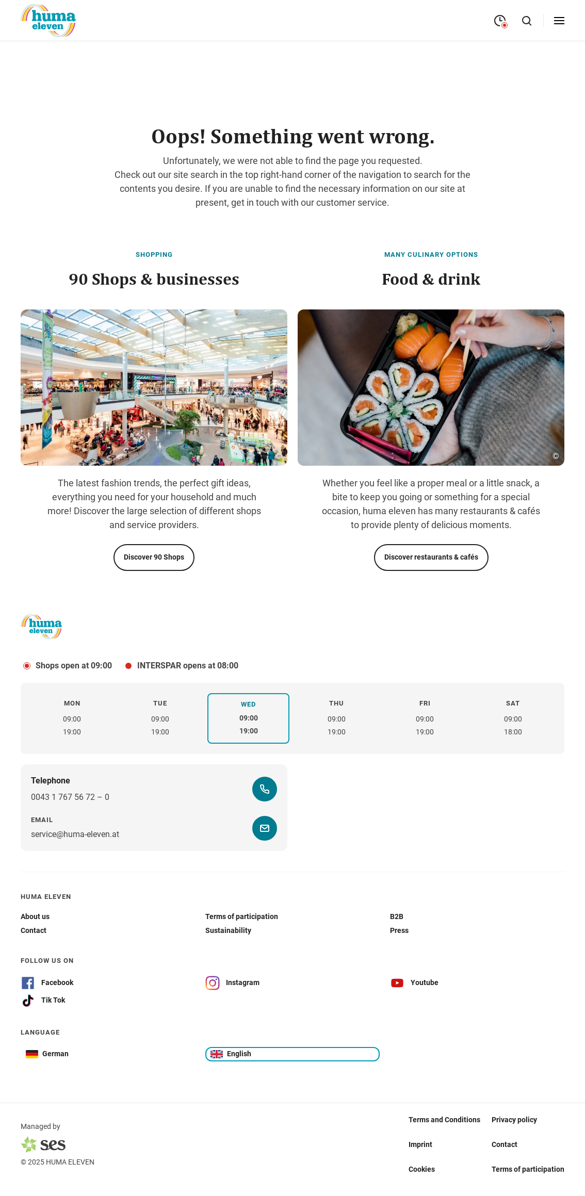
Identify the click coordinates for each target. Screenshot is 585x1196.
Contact (504, 1144)
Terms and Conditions (444, 1120)
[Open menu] (559, 20)
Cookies (422, 1169)
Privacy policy (514, 1120)
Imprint (420, 1144)
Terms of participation (528, 1169)
